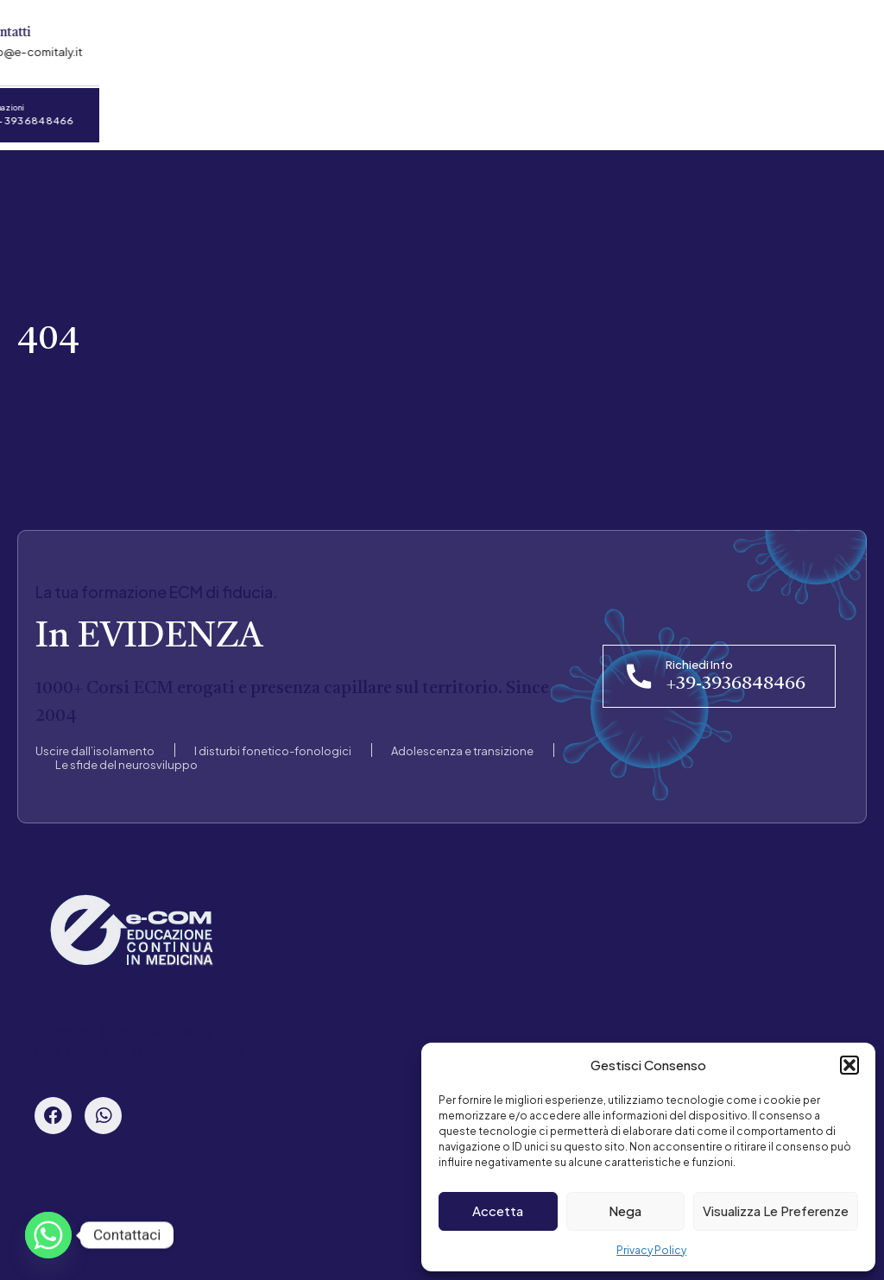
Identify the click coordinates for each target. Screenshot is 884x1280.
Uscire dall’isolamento (95, 741)
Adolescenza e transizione (462, 741)
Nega (625, 1210)
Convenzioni (320, 113)
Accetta (497, 1210)
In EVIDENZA (148, 628)
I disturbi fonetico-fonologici (272, 741)
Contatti (511, 113)
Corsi (221, 113)
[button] (849, 1065)
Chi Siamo (130, 113)
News (421, 113)
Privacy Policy (651, 1250)
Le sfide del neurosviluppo (126, 755)
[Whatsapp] (48, 1235)
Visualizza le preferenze (776, 1210)
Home (36, 113)
